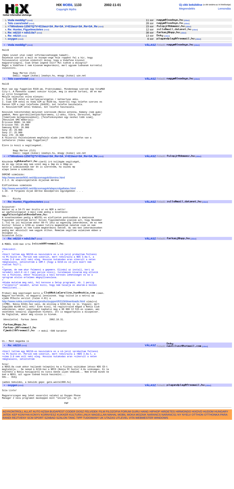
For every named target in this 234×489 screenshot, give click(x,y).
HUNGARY (221, 478)
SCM (30, 484)
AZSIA (45, 478)
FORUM (126, 478)
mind (30, 20)
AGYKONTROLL (13, 478)
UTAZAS (109, 484)
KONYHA (24, 481)
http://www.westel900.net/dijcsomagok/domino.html (33, 203)
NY (179, 481)
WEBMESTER (144, 484)
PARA (223, 481)
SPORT (39, 484)
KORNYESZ (48, 481)
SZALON (61, 484)
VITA (132, 484)
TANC (72, 484)
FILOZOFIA (113, 478)
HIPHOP (154, 478)
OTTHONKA (212, 481)
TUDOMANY (91, 484)
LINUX (86, 481)
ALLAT (28, 478)
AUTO (36, 478)
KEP (14, 481)
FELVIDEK (91, 478)
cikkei (186, 20)
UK (101, 484)
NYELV (186, 481)
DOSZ (80, 478)
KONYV (35, 481)
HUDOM (208, 478)
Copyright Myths (66, 9)
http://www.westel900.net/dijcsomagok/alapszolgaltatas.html (39, 215)
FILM (102, 478)
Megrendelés (187, 8)
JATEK (7, 481)
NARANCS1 (169, 481)
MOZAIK (141, 481)
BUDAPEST (57, 478)
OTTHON (197, 481)
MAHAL (112, 481)
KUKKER (62, 481)
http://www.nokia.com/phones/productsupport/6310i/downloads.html (43, 349)
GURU (136, 478)
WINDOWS (161, 484)
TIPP (79, 484)
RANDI (7, 484)
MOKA (131, 481)
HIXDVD (197, 478)
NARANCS (154, 481)
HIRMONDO (183, 478)
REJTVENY (19, 484)
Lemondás (224, 8)
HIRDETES (168, 478)
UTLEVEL (122, 484)
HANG (145, 478)
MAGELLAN (99, 481)
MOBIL (68, 5)
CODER (70, 478)
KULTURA (75, 481)
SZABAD (50, 484)
